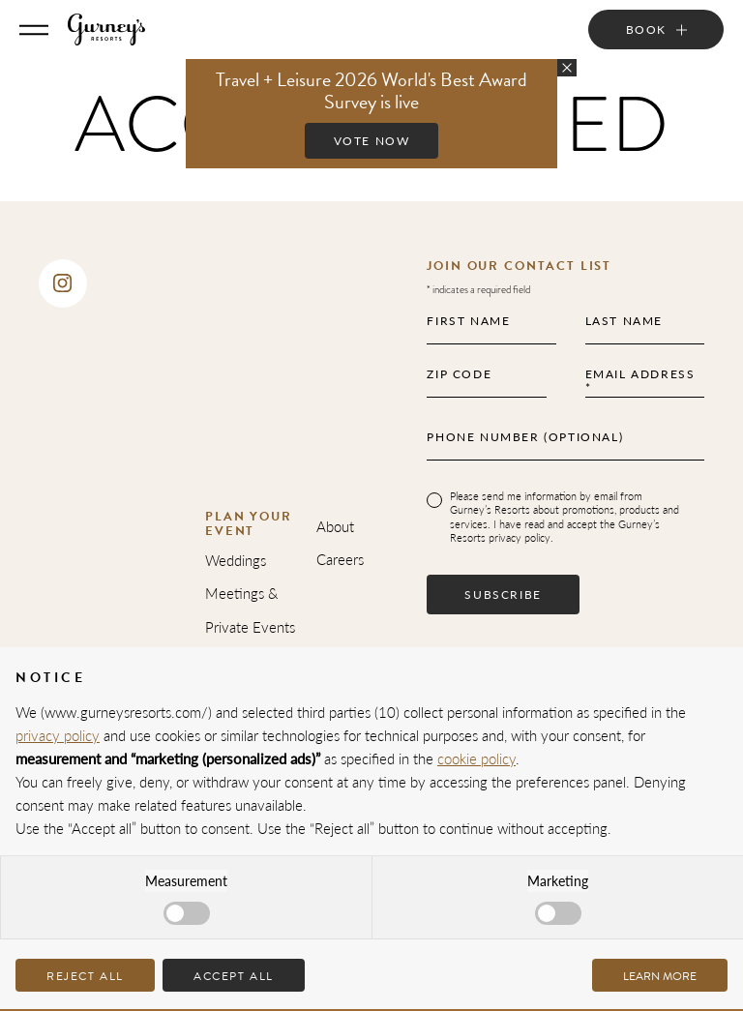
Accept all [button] (233, 976)
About (335, 526)
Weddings (235, 560)
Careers (340, 559)
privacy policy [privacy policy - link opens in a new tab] (57, 735)
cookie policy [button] (476, 758)
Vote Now (372, 141)
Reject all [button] (85, 976)
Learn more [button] (660, 976)
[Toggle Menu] (33, 30)
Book (646, 29)
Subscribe (502, 594)
